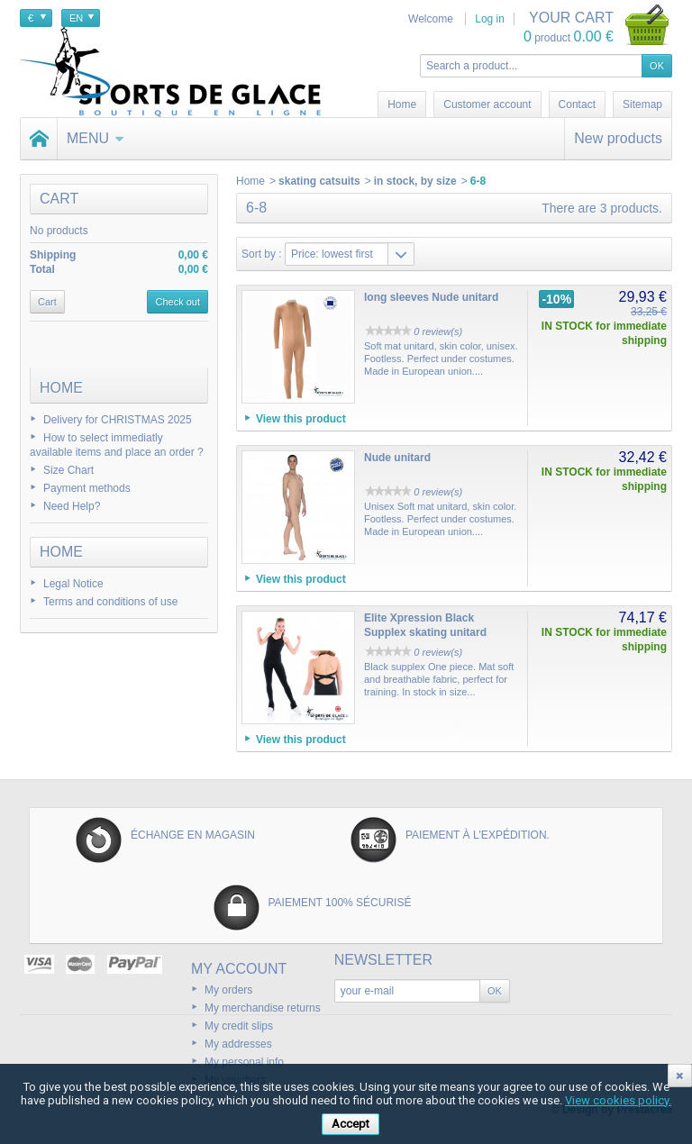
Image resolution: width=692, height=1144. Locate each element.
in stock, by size (415, 181)
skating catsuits (319, 181)
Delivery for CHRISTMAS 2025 (117, 419)
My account (239, 968)
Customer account (487, 104)
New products (618, 138)
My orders (228, 990)
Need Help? (71, 506)
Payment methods (87, 488)
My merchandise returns (263, 1008)
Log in (490, 19)
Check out (177, 301)
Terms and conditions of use (110, 601)
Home (61, 387)
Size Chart (68, 470)
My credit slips (239, 1026)
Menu (95, 138)
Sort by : (261, 254)
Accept (350, 1123)
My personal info (244, 1062)
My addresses (238, 1044)
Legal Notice (73, 583)
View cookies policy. (618, 1100)
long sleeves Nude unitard (431, 297)
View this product (301, 419)
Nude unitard (397, 457)
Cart (59, 198)
